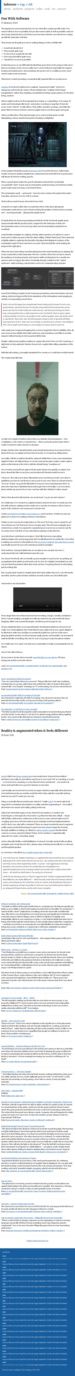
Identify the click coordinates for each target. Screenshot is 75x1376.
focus (39, 929)
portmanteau (34, 1230)
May (25, 1259)
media (15, 1011)
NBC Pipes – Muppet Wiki (12, 1091)
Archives (18, 8)
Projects (29, 8)
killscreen (10, 988)
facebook (44, 666)
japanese (10, 1230)
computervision (32, 666)
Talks (39, 8)
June (29, 1264)
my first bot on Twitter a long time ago (23, 514)
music (17, 1120)
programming (46, 703)
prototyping (17, 943)
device (31, 1191)
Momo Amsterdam (24, 776)
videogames (40, 988)
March (17, 1264)
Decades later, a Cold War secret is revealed (19, 709)
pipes (18, 1096)
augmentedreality (17, 666)
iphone (17, 1061)
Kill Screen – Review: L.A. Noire (14, 950)
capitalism (56, 1211)
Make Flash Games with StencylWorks (17, 936)
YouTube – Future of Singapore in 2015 (17, 1204)
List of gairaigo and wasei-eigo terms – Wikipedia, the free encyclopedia (31, 1218)
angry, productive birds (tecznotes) (16, 679)
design (24, 893)
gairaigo (59, 1230)
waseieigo (45, 1230)
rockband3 (40, 1120)
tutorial (37, 703)
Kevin (3, 776)
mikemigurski (37, 689)
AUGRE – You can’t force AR (13, 1021)
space (36, 1191)
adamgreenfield (25, 929)
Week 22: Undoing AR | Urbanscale (15, 904)
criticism (25, 988)
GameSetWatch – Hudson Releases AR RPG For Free (23, 1046)
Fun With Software (15, 18)
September (42, 1264)
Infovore (10, 4)
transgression (17, 1036)
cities (35, 929)
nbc (22, 1096)
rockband (49, 1120)
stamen (28, 689)
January (5, 1264)
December (63, 1275)
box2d (34, 943)
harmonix (10, 1120)
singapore (10, 1211)
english (26, 1230)
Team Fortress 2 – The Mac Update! (16, 1071)
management (12, 689)
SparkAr (4, 87)
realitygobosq (63, 893)
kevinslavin (52, 893)
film (36, 1011)
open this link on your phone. (45, 657)
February (11, 1264)
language (18, 1230)
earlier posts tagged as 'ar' (37, 1241)
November (56, 1270)
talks (72, 893)
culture (53, 1230)
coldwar (9, 719)
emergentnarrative (44, 1171)
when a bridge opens (45, 830)
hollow (58, 988)
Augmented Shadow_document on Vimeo (18, 1158)
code (3, 666)
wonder (42, 1191)
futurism (36, 1211)
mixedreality (57, 666)
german (31, 1152)
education (24, 1120)
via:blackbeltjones (13, 1152)
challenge (28, 1036)
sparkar (4, 669)
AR (7, 666)
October (49, 1270)
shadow (42, 1152)
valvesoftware (43, 1084)
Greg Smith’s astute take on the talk (37, 852)
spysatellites (26, 719)
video (43, 1211)
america (35, 719)
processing (29, 703)
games (9, 943)
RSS (53, 8)
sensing (51, 929)
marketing (31, 1084)
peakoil (49, 1211)
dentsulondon (28, 1011)
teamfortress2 (15, 1084)
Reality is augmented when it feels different (34, 731)
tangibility (5, 1194)
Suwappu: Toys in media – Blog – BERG (18, 998)
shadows (14, 1171)
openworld (50, 988)
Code (47, 8)
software (47, 689)
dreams (42, 1011)
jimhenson (10, 1096)
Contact (61, 8)
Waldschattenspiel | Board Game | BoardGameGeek (23, 1126)
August (36, 1264)
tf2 (7, 1084)
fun (49, 666)
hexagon (17, 719)
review (32, 988)
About (7, 8)
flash (25, 943)
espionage (54, 719)
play (65, 666)
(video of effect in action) (37, 599)
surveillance (44, 719)
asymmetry (62, 1152)
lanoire (18, 988)
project (21, 689)
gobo (50, 801)
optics (45, 929)
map (26, 1191)
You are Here (6, 1181)
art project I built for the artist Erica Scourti (56, 542)
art (9, 1036)
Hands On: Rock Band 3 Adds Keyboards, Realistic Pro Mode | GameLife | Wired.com (36, 1102)
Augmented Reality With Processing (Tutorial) (20, 695)
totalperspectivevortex (55, 1191)
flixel (29, 943)
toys (10, 669)
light (37, 1152)
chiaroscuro (51, 1152)
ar (7, 703)
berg (20, 1011)
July (32, 1264)
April (22, 1264)
